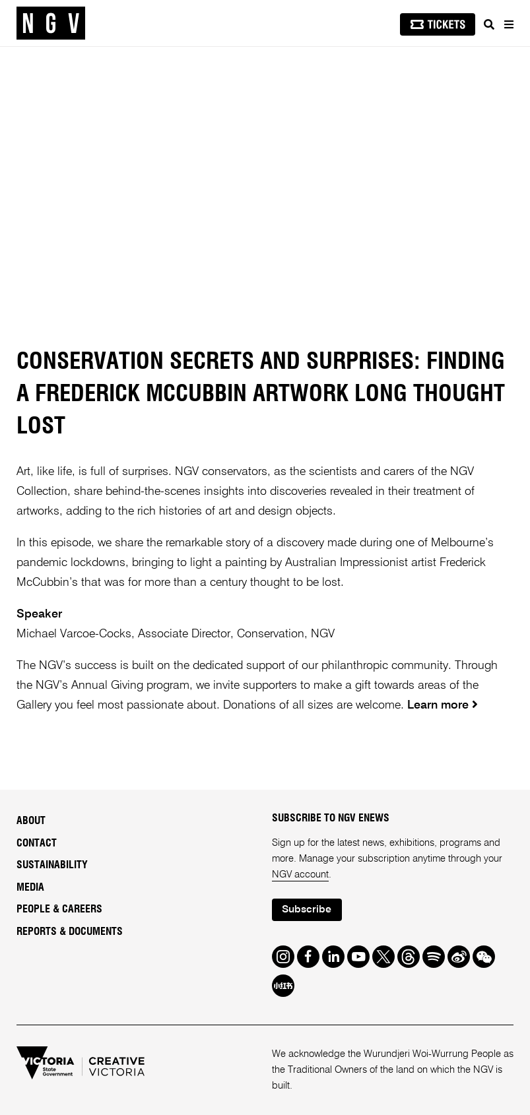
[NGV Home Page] (51, 23)
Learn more (438, 705)
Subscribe (306, 910)
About (31, 820)
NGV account (300, 874)
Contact (37, 843)
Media (30, 887)
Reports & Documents (70, 931)
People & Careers (59, 909)
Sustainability (52, 865)
